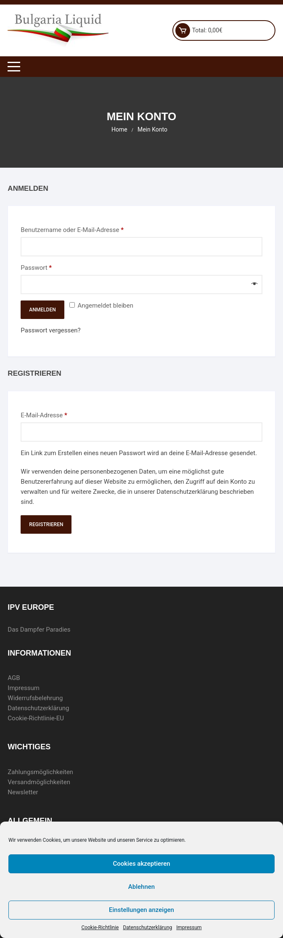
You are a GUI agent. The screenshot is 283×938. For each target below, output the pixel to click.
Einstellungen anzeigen (141, 910)
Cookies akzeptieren (141, 863)
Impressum (188, 927)
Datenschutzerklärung (147, 927)
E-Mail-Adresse (60, 414)
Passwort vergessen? (50, 330)
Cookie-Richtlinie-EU (36, 718)
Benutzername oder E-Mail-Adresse (88, 229)
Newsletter (23, 792)
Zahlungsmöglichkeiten (40, 772)
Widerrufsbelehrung (35, 698)
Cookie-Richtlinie (100, 927)
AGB (14, 678)
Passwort (52, 267)
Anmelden (42, 310)
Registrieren (46, 524)
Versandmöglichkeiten (39, 782)
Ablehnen (141, 887)
